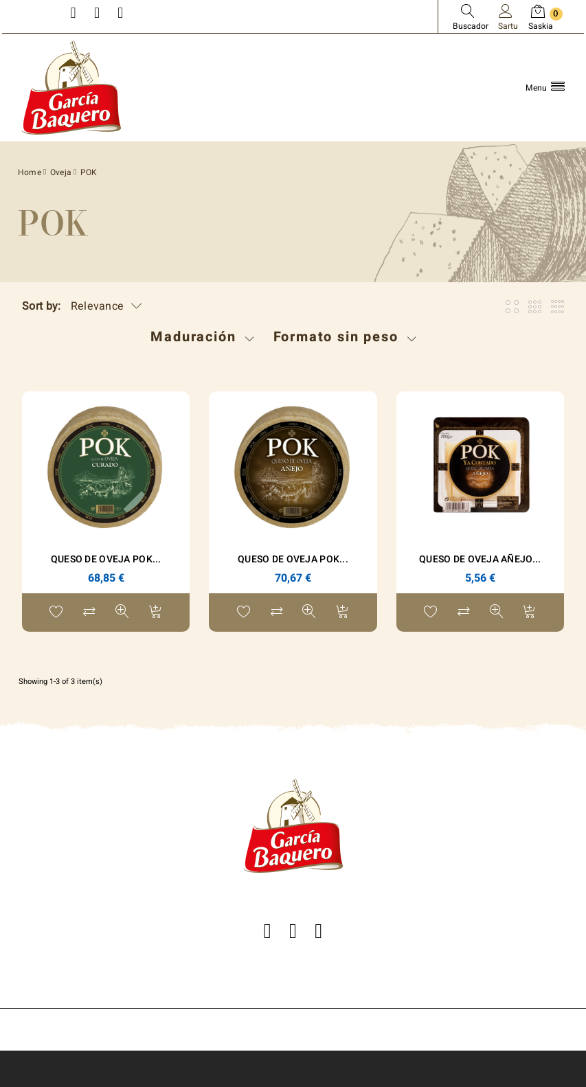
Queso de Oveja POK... (106, 559)
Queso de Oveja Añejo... (480, 559)
